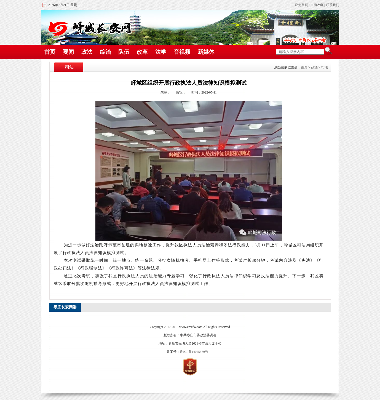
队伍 (123, 52)
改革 (142, 52)
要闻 (68, 52)
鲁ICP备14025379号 (194, 352)
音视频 (182, 52)
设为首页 (301, 5)
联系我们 (332, 5)
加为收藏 (316, 5)
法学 (160, 52)
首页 (49, 52)
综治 (105, 52)
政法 (86, 52)
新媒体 (206, 52)
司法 (324, 67)
